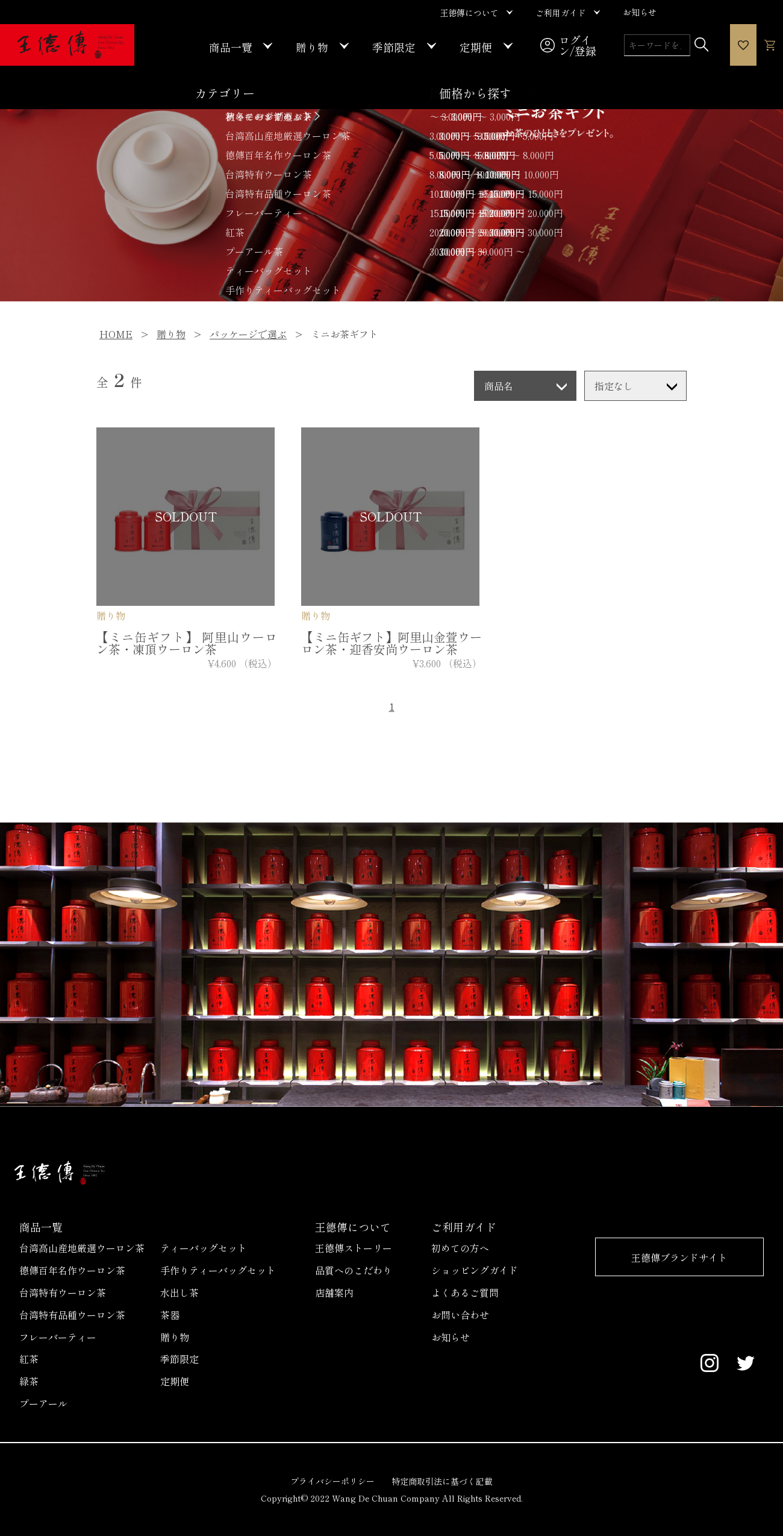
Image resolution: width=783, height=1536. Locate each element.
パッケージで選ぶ (248, 334)
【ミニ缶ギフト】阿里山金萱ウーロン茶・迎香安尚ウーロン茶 (391, 643)
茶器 (169, 1315)
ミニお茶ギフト (344, 334)
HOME (116, 334)
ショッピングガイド (474, 1270)
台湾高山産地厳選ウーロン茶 (82, 1248)
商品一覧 (41, 1227)
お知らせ (450, 1337)
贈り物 (171, 334)
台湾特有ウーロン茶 (62, 1292)
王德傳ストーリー (353, 1248)
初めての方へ (460, 1248)
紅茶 (29, 1359)
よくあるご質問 (465, 1292)
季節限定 (179, 1359)
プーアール (43, 1403)
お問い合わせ (460, 1315)
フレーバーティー (57, 1337)
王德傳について (353, 1227)
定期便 (174, 1381)
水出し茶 (179, 1292)
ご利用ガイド (463, 1227)
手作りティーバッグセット (218, 1270)
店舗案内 (334, 1292)
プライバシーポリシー (332, 1481)
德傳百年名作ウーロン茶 (72, 1270)
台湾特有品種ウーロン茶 (72, 1315)
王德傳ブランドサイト (679, 1257)
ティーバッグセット (203, 1248)
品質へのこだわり (353, 1270)
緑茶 (29, 1381)
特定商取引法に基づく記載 (442, 1481)
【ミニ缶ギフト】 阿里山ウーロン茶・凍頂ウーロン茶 (186, 643)
